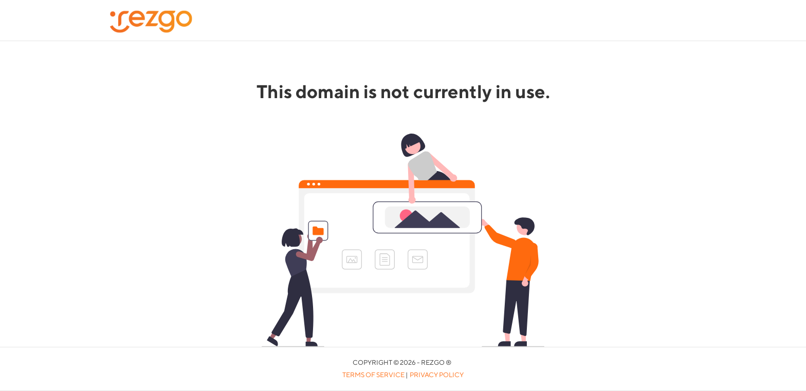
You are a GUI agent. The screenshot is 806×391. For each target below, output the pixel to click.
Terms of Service (373, 375)
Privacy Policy (437, 375)
